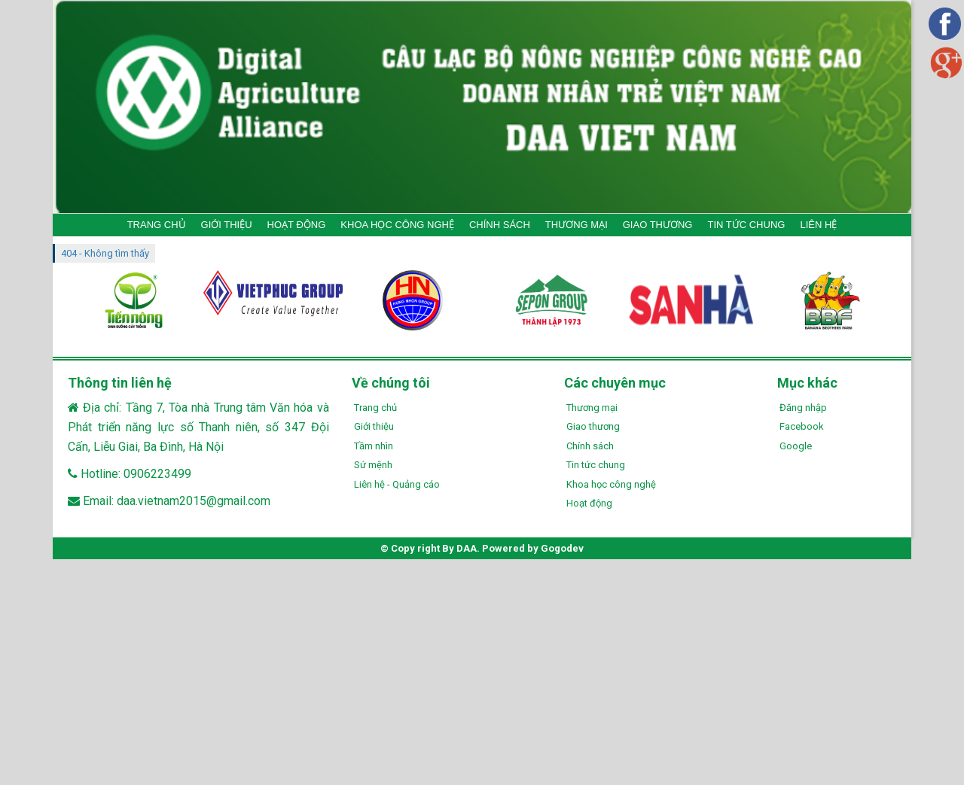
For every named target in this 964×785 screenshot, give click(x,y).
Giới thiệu (374, 426)
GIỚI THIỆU (226, 224)
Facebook (801, 426)
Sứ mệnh (373, 464)
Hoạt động (589, 503)
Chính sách (590, 446)
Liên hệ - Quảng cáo (397, 484)
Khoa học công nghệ (611, 484)
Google (795, 446)
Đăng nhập (803, 407)
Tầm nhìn (373, 446)
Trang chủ (375, 407)
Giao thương (593, 426)
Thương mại (592, 407)
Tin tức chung (595, 464)
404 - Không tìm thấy (105, 253)
